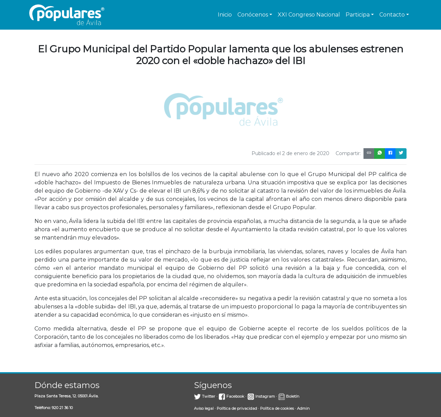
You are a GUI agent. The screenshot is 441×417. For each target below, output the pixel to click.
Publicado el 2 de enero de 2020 (290, 153)
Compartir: (348, 153)
